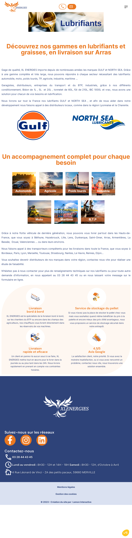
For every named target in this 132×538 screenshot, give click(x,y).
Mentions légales (66, 487)
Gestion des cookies (66, 494)
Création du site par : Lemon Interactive (71, 502)
